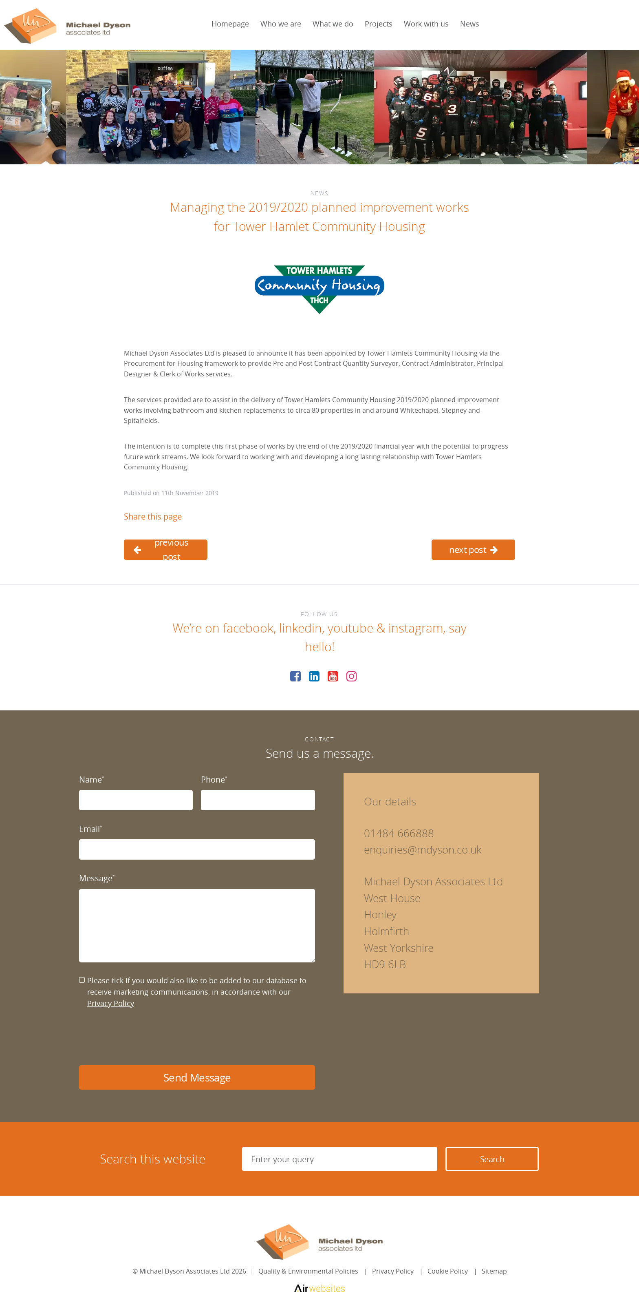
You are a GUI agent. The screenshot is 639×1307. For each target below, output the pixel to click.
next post (473, 549)
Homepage (230, 24)
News (469, 24)
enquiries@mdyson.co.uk (423, 850)
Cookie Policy (447, 1271)
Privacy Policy (110, 1003)
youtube (350, 628)
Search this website (152, 1159)
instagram (415, 628)
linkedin (300, 628)
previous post (161, 550)
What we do (333, 24)
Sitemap (494, 1271)
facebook (248, 628)
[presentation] (141, 1037)
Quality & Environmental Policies (308, 1271)
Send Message (197, 1077)
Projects (378, 24)
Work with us (426, 24)
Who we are (280, 24)
